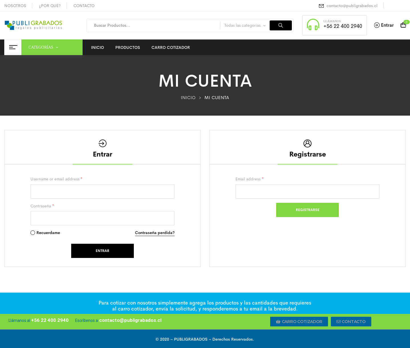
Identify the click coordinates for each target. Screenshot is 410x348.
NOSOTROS (15, 5)
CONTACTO (84, 5)
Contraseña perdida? (155, 232)
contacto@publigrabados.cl (352, 5)
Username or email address (56, 179)
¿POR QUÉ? (50, 5)
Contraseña (42, 206)
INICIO (188, 98)
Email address (249, 179)
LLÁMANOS (332, 21)
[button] (299, 321)
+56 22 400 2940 (342, 26)
